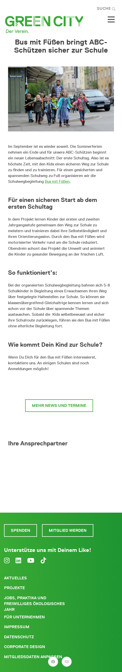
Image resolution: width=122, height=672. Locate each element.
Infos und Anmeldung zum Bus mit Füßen (59, 385)
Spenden (20, 530)
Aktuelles (15, 578)
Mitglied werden (68, 530)
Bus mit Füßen (57, 181)
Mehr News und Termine (59, 405)
